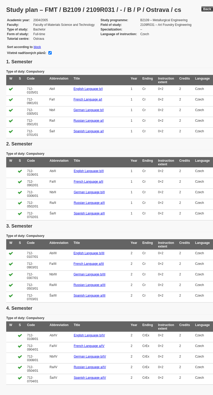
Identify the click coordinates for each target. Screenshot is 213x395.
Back (207, 9)
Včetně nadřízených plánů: (26, 53)
